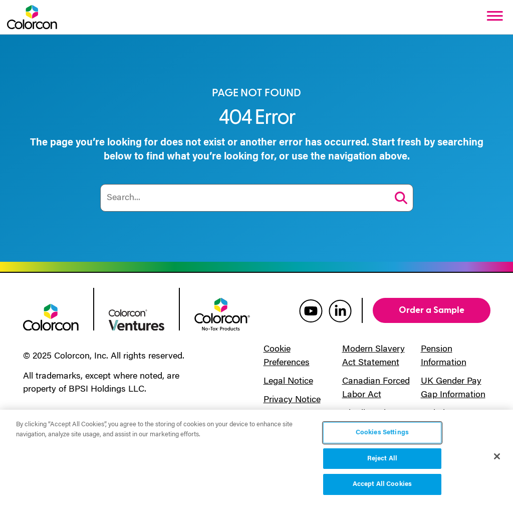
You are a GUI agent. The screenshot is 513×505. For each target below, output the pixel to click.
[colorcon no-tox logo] (222, 313)
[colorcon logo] (51, 316)
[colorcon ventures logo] (136, 318)
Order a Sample (431, 310)
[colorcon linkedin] (340, 310)
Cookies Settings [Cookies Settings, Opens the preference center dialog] (382, 432)
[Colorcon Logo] (32, 17)
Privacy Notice (292, 400)
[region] (256, 457)
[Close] (497, 456)
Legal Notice (288, 381)
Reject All (382, 458)
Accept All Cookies (382, 484)
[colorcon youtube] (311, 310)
